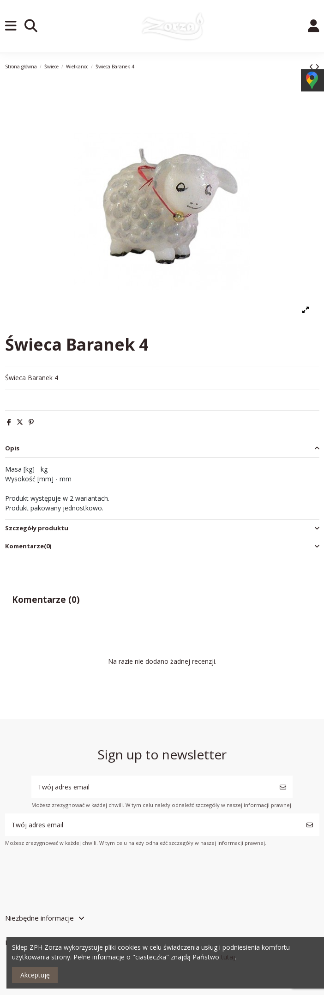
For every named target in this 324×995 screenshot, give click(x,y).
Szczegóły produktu (162, 528)
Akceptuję (35, 975)
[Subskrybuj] (283, 787)
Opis (162, 448)
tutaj (228, 957)
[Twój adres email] (152, 787)
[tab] (162, 449)
